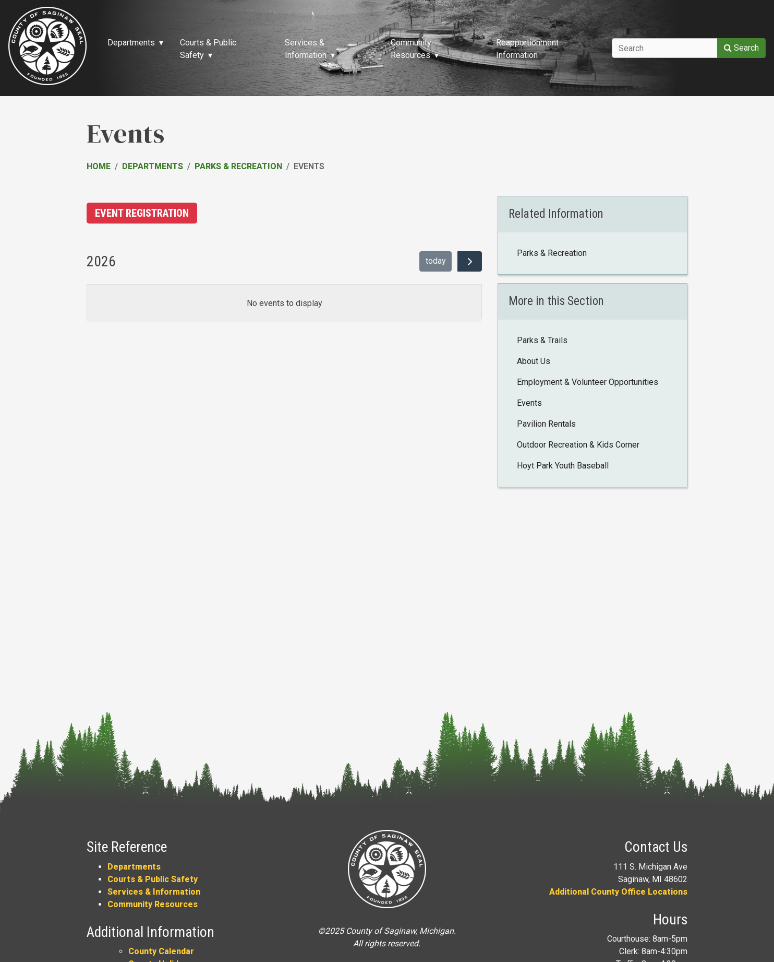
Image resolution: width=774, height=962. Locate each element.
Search (741, 48)
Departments (152, 166)
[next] (469, 261)
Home (99, 166)
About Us (533, 361)
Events (529, 403)
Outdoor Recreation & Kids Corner (578, 445)
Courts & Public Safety (152, 879)
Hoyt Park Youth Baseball (563, 466)
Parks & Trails (542, 340)
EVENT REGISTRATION (142, 213)
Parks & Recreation (238, 166)
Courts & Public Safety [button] (208, 49)
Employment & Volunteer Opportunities (587, 382)
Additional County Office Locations (618, 892)
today (436, 261)
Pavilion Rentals (546, 424)
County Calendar (161, 951)
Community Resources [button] (411, 49)
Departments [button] (131, 43)
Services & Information (153, 892)
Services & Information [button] (305, 49)
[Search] (665, 48)
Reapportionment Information (527, 49)
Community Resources (152, 904)
